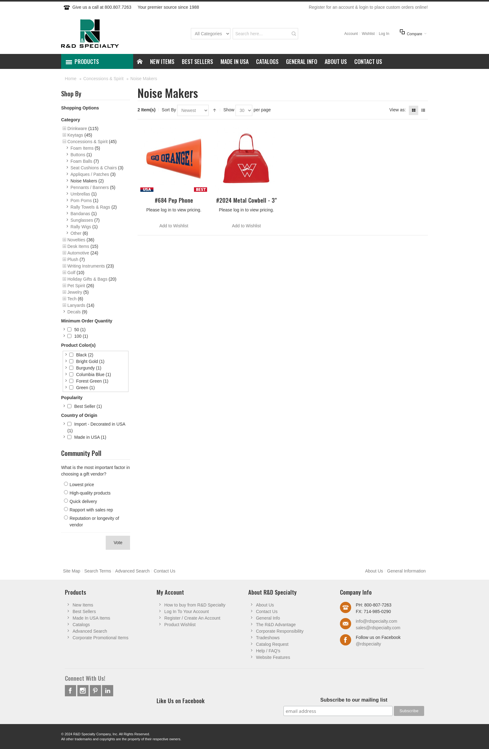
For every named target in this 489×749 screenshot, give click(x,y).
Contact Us (164, 570)
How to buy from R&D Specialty (194, 604)
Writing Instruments (86, 265)
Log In (384, 33)
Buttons (77, 154)
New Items (83, 604)
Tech (72, 298)
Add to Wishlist (173, 225)
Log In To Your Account (186, 611)
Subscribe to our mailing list (353, 700)
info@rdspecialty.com (376, 621)
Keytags (75, 135)
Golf (71, 272)
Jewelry (74, 292)
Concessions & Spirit (87, 141)
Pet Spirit (76, 285)
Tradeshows (268, 637)
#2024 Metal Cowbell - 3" (246, 200)
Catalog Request (272, 644)
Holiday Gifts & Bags (87, 279)
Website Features (273, 657)
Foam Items (82, 148)
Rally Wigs (80, 226)
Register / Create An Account (192, 618)
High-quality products (90, 492)
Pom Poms (81, 200)
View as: (397, 109)
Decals (74, 311)
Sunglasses (81, 220)
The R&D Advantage (276, 624)
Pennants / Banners (89, 187)
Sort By (169, 109)
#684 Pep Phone (174, 200)
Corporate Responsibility (280, 631)
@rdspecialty (368, 643)
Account (351, 33)
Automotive (78, 252)
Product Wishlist (180, 624)
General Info (268, 618)
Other (75, 233)
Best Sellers (84, 611)
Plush (72, 259)
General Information (406, 570)
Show (228, 109)
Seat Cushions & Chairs (93, 167)
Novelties (76, 239)
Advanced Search (132, 570)
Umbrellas (80, 193)
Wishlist (368, 33)
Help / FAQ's (268, 650)
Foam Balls (81, 161)
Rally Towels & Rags (90, 207)
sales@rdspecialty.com (378, 627)
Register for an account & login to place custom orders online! (368, 7)
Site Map (71, 570)
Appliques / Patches (89, 174)
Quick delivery (83, 501)
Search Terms (97, 570)
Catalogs (81, 624)
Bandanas (80, 213)
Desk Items (78, 246)
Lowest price (82, 484)
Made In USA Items (91, 618)
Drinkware (77, 128)
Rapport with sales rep (91, 509)
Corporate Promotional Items (100, 637)
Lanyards (76, 305)
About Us (374, 570)
